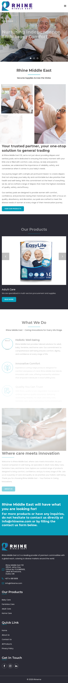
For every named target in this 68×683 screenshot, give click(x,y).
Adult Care (8, 289)
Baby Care (6, 600)
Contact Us (7, 639)
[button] (30, 58)
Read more (9, 299)
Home (4, 630)
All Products (7, 644)
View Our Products (13, 209)
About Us (6, 635)
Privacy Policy (7, 648)
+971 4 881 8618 (11, 578)
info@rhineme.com (13, 583)
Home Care (7, 613)
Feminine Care (8, 604)
